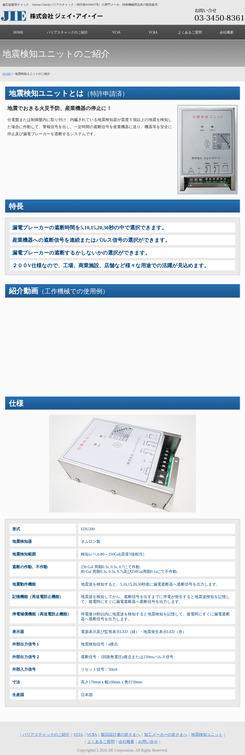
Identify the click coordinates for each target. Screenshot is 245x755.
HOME (18, 32)
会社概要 (226, 32)
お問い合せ (148, 742)
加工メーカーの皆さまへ (165, 735)
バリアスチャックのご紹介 (67, 32)
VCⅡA (153, 32)
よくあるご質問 (190, 32)
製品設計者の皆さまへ (120, 735)
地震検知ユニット (206, 735)
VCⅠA (116, 32)
